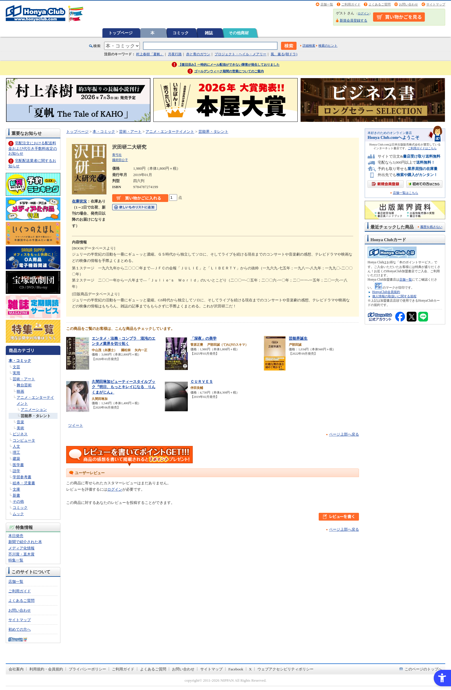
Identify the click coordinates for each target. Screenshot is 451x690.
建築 (16, 458)
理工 (16, 452)
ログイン (363, 13)
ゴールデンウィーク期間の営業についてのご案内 (229, 71)
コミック (181, 33)
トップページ (120, 33)
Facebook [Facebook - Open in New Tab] (235, 669)
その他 (18, 501)
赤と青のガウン (198, 54)
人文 (16, 446)
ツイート (75, 425)
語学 (16, 471)
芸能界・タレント (36, 416)
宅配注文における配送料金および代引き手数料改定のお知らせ (32, 148)
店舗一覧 (326, 4)
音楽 (20, 422)
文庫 (16, 489)
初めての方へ (19, 629)
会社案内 (16, 669)
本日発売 (15, 536)
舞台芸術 (24, 385)
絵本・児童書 (24, 483)
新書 (16, 495)
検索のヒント (327, 45)
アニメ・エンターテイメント (170, 131)
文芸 (16, 367)
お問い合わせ (408, 4)
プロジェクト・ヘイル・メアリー (240, 54)
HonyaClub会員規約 (386, 292)
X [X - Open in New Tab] (250, 669)
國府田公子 (120, 160)
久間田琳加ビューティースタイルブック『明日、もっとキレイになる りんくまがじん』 (123, 386)
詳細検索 (309, 45)
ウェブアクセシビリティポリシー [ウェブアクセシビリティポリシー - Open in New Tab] (285, 669)
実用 (16, 373)
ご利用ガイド (350, 4)
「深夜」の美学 (203, 338)
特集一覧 (15, 560)
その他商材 (239, 33)
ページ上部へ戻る (344, 434)
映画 (20, 391)
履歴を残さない (431, 226)
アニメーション (34, 409)
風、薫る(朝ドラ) (284, 54)
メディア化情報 (21, 548)
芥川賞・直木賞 (21, 554)
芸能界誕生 (298, 338)
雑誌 (209, 33)
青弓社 (117, 154)
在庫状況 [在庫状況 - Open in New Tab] (79, 201)
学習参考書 (22, 477)
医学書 (18, 465)
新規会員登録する (353, 20)
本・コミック (20, 360)
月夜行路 (175, 54)
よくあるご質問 (379, 4)
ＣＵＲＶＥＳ (201, 381)
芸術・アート (24, 379)
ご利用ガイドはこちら (422, 148)
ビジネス (20, 434)
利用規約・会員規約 (46, 669)
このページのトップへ (423, 669)
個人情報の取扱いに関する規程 (394, 296)
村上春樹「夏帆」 (150, 54)
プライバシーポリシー (87, 669)
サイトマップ (435, 4)
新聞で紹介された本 (25, 542)
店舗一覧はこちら (405, 192)
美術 (20, 428)
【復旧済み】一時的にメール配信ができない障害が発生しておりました (229, 64)
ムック (18, 514)
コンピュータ (24, 440)
